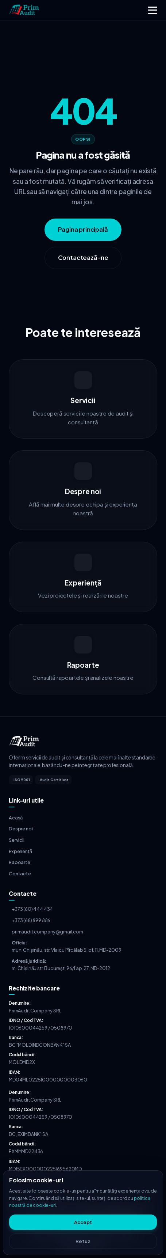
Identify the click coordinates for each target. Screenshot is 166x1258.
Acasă (16, 818)
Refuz (83, 1241)
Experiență (20, 851)
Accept (83, 1222)
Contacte (20, 873)
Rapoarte (19, 862)
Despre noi (20, 828)
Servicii (16, 840)
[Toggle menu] (152, 10)
